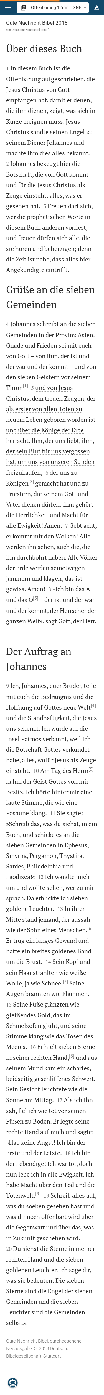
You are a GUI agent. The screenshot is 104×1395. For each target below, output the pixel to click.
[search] (47, 7)
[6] (90, 928)
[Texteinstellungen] (96, 7)
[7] (65, 981)
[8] (71, 1056)
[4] (93, 705)
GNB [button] (80, 7)
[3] (35, 598)
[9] (37, 1194)
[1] (25, 386)
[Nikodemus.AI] (13, 1383)
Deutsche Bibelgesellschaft (31, 30)
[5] (91, 769)
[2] (31, 481)
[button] (8, 8)
